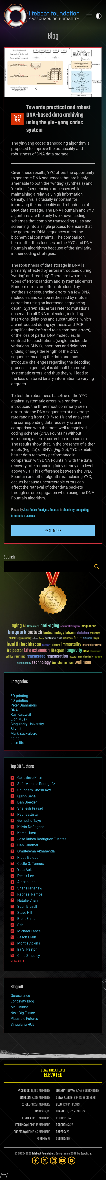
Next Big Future (23, 1013)
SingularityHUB (23, 1024)
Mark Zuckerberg (24, 733)
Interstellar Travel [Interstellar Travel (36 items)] (92, 645)
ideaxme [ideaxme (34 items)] (56, 645)
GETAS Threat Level (53, 1074)
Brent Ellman (27, 919)
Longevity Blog (22, 1001)
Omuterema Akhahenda (36, 851)
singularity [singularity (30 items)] (88, 657)
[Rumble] (71, 1160)
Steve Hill (24, 912)
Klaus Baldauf (28, 857)
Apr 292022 (17, 119)
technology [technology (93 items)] (41, 662)
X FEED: (26, 1105)
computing (82, 510)
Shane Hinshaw (29, 888)
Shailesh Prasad (30, 808)
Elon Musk (19, 719)
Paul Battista (27, 814)
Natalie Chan (27, 900)
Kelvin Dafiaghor (30, 827)
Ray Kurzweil (21, 714)
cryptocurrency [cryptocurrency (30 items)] (24, 638)
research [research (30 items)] (73, 657)
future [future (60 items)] (78, 638)
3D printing (19, 696)
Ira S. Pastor (27, 949)
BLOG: (59, 1105)
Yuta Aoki (25, 870)
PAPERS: (61, 1132)
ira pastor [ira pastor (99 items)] (15, 650)
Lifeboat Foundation (43, 1153)
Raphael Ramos (29, 894)
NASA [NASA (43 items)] (86, 651)
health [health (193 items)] (13, 644)
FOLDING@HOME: (25, 1125)
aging (15, 738)
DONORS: (39, 1111)
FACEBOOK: (24, 1091)
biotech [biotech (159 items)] (34, 632)
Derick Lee (25, 876)
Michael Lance (28, 931)
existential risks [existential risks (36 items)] (53, 638)
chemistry (69, 510)
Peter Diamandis (24, 705)
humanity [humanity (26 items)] (46, 645)
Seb (20, 925)
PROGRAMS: (63, 1125)
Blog (53, 36)
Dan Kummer (27, 845)
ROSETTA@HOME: (24, 1132)
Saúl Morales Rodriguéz (36, 784)
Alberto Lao (26, 882)
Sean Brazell (27, 906)
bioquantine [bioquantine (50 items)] (89, 626)
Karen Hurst (26, 833)
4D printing (19, 700)
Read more (53, 531)
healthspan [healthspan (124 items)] (31, 644)
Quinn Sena (26, 796)
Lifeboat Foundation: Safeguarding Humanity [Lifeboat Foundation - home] (42, 16)
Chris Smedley (28, 956)
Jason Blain (26, 937)
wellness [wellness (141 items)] (83, 662)
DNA (14, 710)
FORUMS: (42, 1139)
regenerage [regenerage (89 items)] (35, 656)
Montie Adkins (28, 943)
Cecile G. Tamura (30, 863)
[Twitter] (44, 1160)
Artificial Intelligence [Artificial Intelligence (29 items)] (70, 626)
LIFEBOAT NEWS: (65, 1091)
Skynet (16, 729)
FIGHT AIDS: (29, 1118)
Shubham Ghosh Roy (34, 790)
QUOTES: (61, 1139)
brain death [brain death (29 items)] (95, 633)
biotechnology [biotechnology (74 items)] (53, 632)
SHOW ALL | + (17, 961)
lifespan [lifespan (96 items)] (57, 650)
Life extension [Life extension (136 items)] (37, 651)
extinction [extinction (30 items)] (68, 638)
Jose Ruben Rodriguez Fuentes (41, 510)
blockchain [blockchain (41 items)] (83, 633)
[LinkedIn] (53, 1160)
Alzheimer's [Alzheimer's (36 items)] (33, 626)
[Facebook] (35, 1160)
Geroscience (20, 995)
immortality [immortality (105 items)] (71, 644)
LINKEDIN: (25, 1098)
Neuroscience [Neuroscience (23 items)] (96, 651)
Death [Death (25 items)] (41, 638)
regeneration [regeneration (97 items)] (57, 656)
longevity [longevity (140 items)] (73, 651)
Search (96, 566)
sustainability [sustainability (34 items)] (24, 663)
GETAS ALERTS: (64, 1098)
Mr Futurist (19, 1007)
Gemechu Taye (29, 820)
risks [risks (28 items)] (80, 657)
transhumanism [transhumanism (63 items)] (62, 663)
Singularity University (27, 724)
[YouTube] (62, 1160)
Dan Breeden (27, 802)
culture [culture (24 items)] (35, 638)
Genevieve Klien (29, 778)
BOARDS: (61, 1111)
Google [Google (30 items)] (96, 638)
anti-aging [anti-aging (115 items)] (49, 626)
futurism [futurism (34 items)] (87, 638)
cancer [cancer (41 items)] (12, 638)
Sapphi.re (86, 1153)
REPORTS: (61, 1118)
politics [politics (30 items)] (9, 657)
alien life (17, 743)
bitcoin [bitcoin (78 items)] (70, 632)
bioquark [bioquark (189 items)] (17, 632)
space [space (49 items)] (98, 656)
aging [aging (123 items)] (17, 626)
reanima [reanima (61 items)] (19, 656)
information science (23, 516)
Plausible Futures (24, 1018)
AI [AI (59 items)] (24, 626)
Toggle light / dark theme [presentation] (99, 16)
